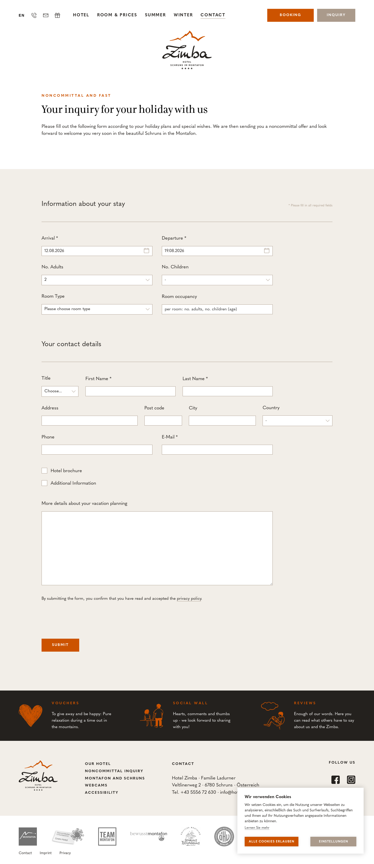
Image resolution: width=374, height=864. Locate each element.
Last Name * (228, 386)
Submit (60, 645)
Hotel (81, 15)
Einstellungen (333, 841)
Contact (213, 15)
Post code (163, 416)
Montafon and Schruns (115, 779)
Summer (155, 15)
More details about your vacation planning (157, 543)
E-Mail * (217, 445)
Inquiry (336, 15)
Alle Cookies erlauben (271, 841)
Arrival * (97, 246)
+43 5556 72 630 (198, 792)
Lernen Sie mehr (257, 828)
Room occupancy (217, 304)
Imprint (46, 853)
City (222, 416)
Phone (97, 445)
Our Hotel (98, 764)
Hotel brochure (66, 471)
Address (90, 416)
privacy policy (189, 599)
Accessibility (101, 793)
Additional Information (73, 483)
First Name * (130, 386)
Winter (183, 15)
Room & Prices (117, 15)
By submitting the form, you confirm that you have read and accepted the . (122, 599)
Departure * (217, 246)
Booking (290, 15)
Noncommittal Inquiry (114, 771)
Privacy (65, 853)
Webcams (96, 786)
